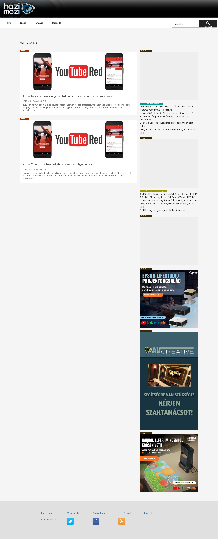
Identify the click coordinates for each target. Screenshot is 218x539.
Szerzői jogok (125, 513)
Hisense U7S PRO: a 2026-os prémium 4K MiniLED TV (166, 112)
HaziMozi (15, 3)
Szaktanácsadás (49, 519)
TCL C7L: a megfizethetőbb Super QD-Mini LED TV (172, 193)
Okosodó (58, 23)
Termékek (40, 23)
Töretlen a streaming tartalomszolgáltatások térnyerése (67, 96)
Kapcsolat (149, 513)
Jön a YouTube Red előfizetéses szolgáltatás (57, 164)
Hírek (11, 23)
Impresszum (47, 513)
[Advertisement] (169, 76)
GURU (43, 101)
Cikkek (24, 23)
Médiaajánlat (73, 513)
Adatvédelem (99, 513)
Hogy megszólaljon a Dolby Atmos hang (168, 210)
